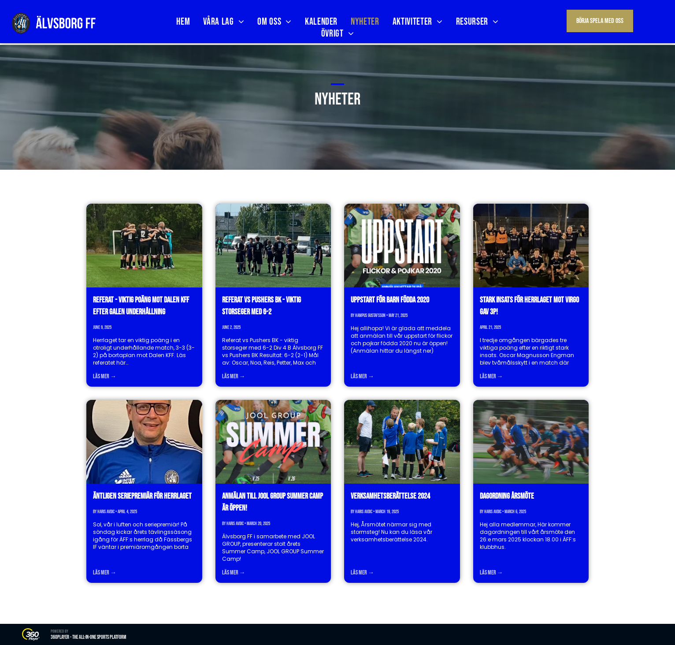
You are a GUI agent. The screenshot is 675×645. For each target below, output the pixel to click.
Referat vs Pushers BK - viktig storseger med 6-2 (261, 306)
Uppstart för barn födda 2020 (390, 300)
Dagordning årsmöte (507, 496)
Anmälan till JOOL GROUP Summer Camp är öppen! (272, 502)
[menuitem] (183, 22)
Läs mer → (104, 376)
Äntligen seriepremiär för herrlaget (142, 496)
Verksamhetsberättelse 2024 (390, 496)
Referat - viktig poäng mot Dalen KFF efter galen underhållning (141, 306)
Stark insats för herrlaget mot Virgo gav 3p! (529, 306)
